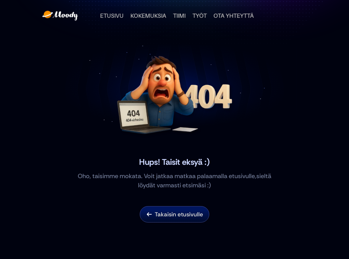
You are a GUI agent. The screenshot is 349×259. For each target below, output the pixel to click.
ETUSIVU (112, 15)
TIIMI (179, 15)
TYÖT (200, 15)
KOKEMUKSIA (148, 15)
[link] (149, 214)
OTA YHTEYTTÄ (234, 15)
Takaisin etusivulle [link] (179, 214)
